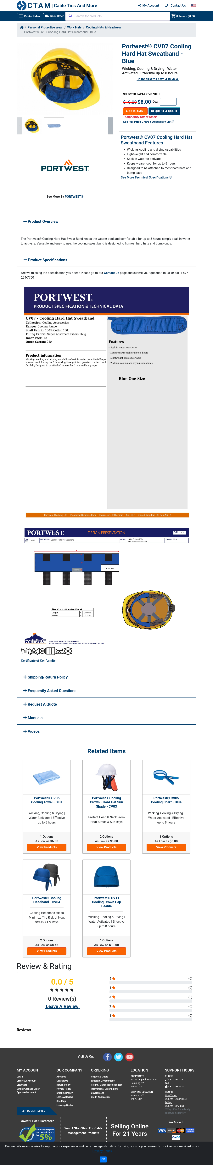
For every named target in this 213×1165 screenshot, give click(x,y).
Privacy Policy (64, 1089)
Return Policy (63, 1085)
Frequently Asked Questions (49, 690)
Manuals (33, 717)
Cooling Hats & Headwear (103, 27)
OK (103, 1159)
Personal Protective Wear (45, 27)
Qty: (155, 102)
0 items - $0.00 (183, 16)
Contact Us (111, 273)
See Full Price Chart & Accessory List (148, 122)
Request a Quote (164, 111)
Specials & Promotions (103, 1080)
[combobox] (117, 16)
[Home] (21, 27)
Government (97, 1093)
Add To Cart (135, 111)
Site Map (61, 1101)
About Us (61, 1076)
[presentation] (19, 125)
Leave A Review (167, 79)
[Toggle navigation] (30, 16)
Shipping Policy (65, 1093)
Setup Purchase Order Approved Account (28, 1091)
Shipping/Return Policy (45, 677)
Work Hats (74, 27)
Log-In (20, 1076)
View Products (47, 847)
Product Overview (41, 221)
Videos (31, 731)
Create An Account (26, 1080)
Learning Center (65, 1105)
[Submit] (70, 15)
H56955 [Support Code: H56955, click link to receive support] (40, 1110)
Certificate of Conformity (38, 660)
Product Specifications (45, 260)
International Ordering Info (105, 1089)
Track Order (54, 16)
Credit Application (100, 1097)
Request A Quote (40, 704)
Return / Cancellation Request (106, 1085)
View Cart (22, 1085)
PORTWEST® (74, 196)
